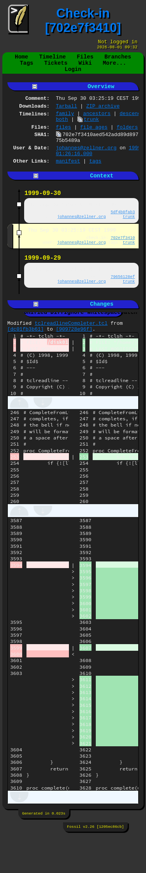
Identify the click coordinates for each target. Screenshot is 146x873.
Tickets (55, 67)
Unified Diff (44, 345)
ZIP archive (103, 115)
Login (73, 74)
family (65, 123)
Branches (117, 60)
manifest (68, 179)
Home (21, 60)
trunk (91, 130)
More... (114, 67)
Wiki (85, 67)
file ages (93, 139)
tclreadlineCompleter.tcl (71, 357)
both (62, 130)
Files (85, 60)
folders (127, 139)
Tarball (66, 115)
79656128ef (123, 307)
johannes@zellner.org (86, 163)
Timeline (52, 60)
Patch (129, 345)
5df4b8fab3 (123, 235)
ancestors (97, 123)
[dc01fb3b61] (25, 364)
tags (95, 179)
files (63, 139)
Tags (26, 67)
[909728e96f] (74, 364)
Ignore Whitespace (92, 345)
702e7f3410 (123, 263)
